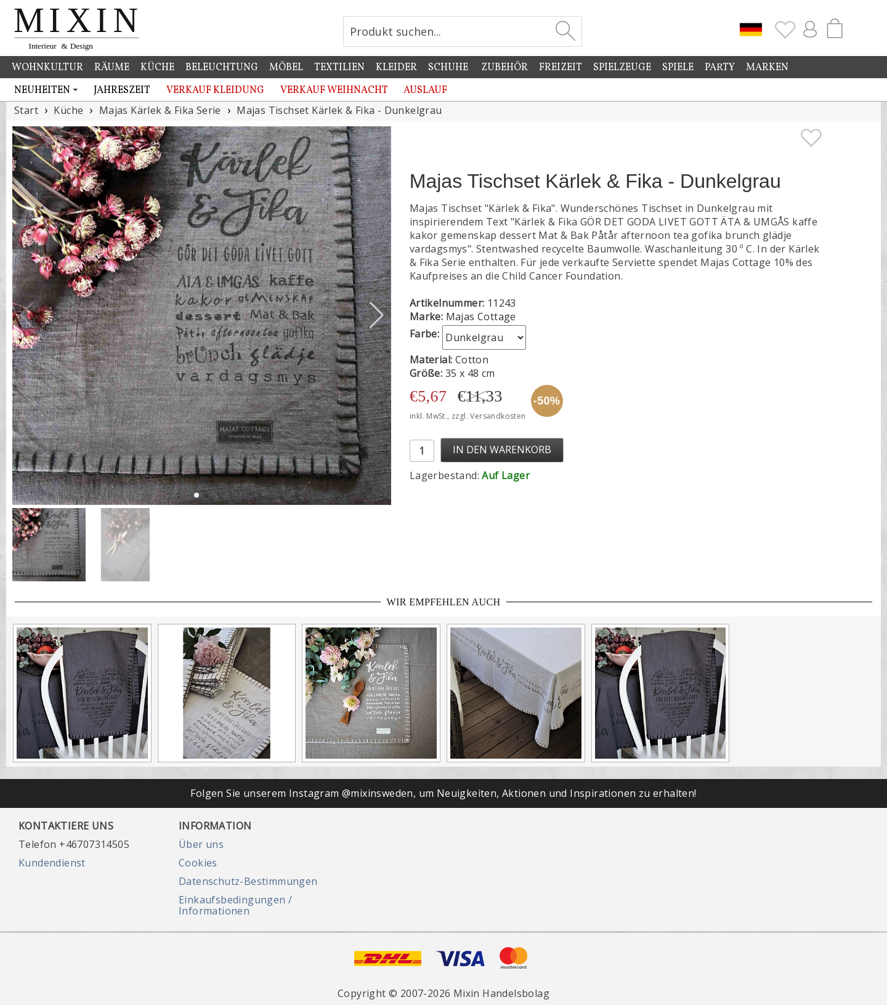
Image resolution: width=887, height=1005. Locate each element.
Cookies (198, 863)
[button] (376, 315)
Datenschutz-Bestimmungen (248, 881)
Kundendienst (52, 863)
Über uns (201, 844)
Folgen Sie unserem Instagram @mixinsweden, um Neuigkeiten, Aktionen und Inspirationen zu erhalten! (443, 793)
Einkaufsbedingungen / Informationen (235, 905)
